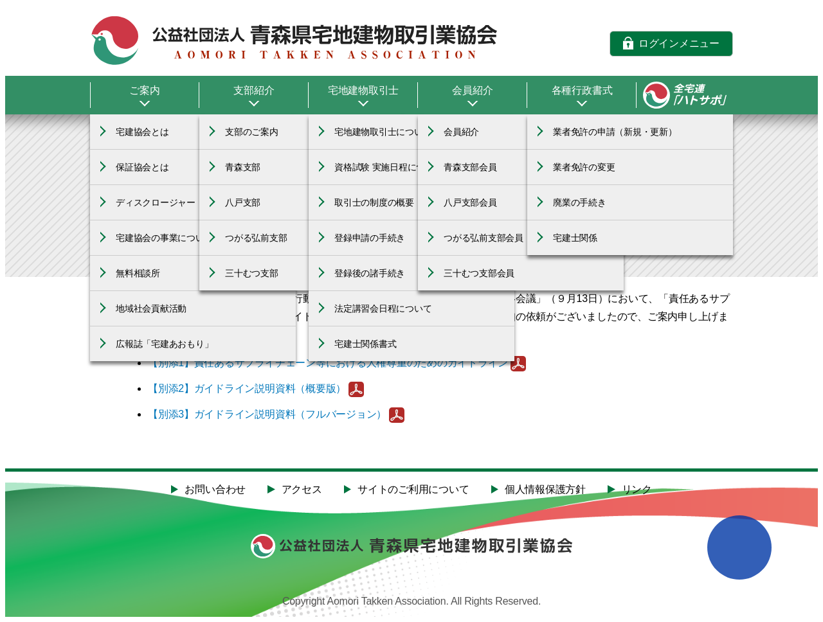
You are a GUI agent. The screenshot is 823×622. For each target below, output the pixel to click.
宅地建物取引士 (363, 90)
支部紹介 (253, 90)
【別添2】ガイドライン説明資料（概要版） (247, 388)
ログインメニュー (678, 42)
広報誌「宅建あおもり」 (164, 344)
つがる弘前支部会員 (483, 238)
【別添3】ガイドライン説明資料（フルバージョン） (267, 414)
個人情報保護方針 (545, 489)
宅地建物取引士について (382, 132)
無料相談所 (138, 273)
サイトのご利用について (413, 489)
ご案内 (144, 90)
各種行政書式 (582, 90)
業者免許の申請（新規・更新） (615, 132)
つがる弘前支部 (256, 238)
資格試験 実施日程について (388, 167)
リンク (637, 489)
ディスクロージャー (155, 202)
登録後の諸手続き (369, 273)
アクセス (302, 489)
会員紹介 (472, 90)
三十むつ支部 (251, 273)
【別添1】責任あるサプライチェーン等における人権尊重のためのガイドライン (328, 362)
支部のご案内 (251, 132)
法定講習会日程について (382, 308)
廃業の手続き (579, 202)
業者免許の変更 (584, 167)
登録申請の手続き (369, 238)
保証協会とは (142, 167)
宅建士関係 (575, 238)
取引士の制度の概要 (374, 202)
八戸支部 (242, 202)
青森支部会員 (470, 167)
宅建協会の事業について (164, 238)
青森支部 (242, 167)
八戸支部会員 (470, 202)
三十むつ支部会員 (479, 273)
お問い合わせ (215, 489)
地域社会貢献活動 (151, 308)
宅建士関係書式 (365, 344)
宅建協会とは (142, 132)
